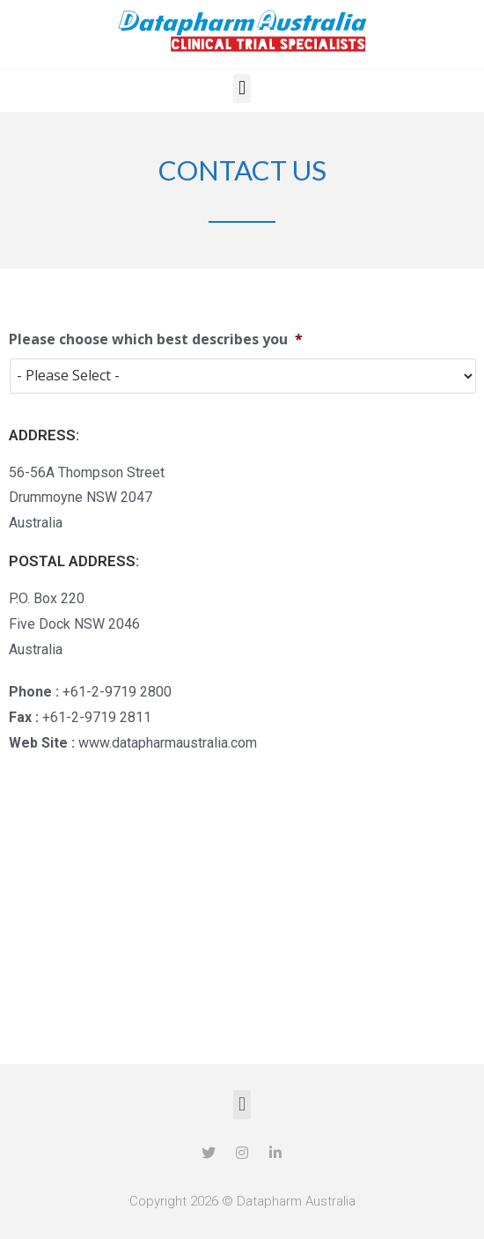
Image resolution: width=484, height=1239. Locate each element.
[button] (242, 88)
